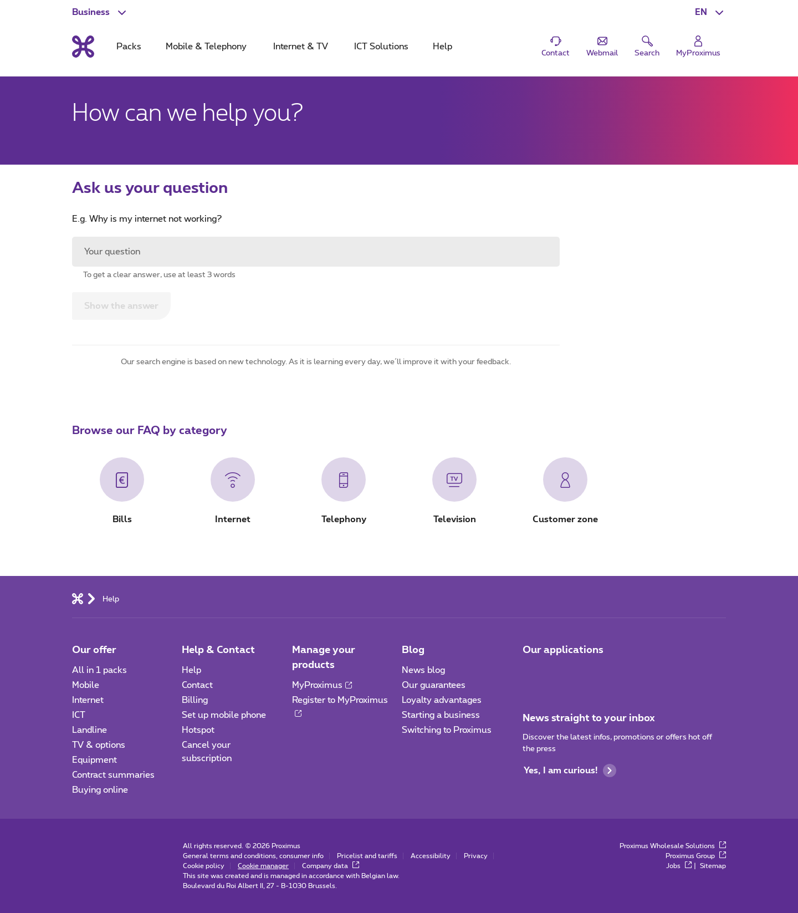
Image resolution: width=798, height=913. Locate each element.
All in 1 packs (99, 670)
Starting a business (441, 715)
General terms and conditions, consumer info (253, 856)
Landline (89, 730)
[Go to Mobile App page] (533, 674)
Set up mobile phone (224, 715)
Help (191, 670)
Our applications (563, 650)
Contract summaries (113, 775)
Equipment (94, 760)
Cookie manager (263, 866)
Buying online (100, 790)
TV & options (98, 745)
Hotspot (198, 730)
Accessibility (431, 856)
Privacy (476, 856)
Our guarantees (434, 685)
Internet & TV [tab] (300, 46)
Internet (88, 700)
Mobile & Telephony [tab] (206, 46)
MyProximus (322, 685)
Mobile (85, 685)
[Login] (698, 47)
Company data (330, 866)
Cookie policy (203, 866)
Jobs (679, 866)
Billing (195, 700)
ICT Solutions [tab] (381, 46)
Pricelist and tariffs (367, 856)
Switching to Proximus (447, 730)
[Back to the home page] (83, 46)
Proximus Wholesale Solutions (673, 846)
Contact (197, 685)
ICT (78, 715)
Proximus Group (696, 856)
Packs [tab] (128, 46)
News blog (423, 670)
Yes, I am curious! (570, 770)
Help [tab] (442, 46)
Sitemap (713, 866)
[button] (710, 12)
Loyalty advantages (442, 700)
